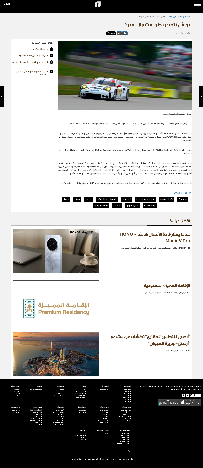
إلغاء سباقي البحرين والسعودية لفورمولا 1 (32, 63)
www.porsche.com (183, 193)
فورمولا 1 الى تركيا (42, 49)
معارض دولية (37, 407)
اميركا (88, 199)
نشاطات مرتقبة (125, 430)
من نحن (83, 439)
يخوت (18, 395)
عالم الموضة (126, 407)
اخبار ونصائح (127, 414)
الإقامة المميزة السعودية (167, 285)
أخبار (84, 389)
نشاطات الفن (126, 439)
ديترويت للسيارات (36, 418)
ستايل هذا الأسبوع (125, 410)
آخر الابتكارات (60, 391)
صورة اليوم (16, 412)
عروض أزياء (127, 412)
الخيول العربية (104, 410)
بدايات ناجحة (82, 395)
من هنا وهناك (15, 407)
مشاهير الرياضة (101, 205)
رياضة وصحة (149, 205)
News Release (103, 433)
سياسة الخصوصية (80, 435)
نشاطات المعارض (125, 441)
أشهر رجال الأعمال (81, 391)
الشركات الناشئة (59, 393)
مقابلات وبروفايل (103, 422)
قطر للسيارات (38, 416)
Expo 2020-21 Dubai (36, 410)
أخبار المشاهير (166, 199)
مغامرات (105, 416)
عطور (129, 420)
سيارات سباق (132, 205)
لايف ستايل (60, 407)
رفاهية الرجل (15, 386)
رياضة (66, 199)
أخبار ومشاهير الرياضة (102, 418)
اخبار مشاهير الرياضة (145, 199)
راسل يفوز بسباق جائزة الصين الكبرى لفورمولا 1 (34, 73)
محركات (117, 205)
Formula (183, 199)
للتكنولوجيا (38, 422)
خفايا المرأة (60, 416)
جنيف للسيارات (37, 414)
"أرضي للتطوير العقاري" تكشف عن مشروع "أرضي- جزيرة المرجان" (150, 340)
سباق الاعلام (127, 391)
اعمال (84, 386)
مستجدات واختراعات (36, 389)
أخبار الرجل (61, 414)
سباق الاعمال (127, 389)
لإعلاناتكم (83, 433)
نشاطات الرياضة (126, 437)
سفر (62, 418)
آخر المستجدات (103, 389)
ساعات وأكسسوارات (124, 416)
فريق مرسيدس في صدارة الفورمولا (36, 55)
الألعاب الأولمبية (103, 420)
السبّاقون (126, 199)
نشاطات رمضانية (125, 435)
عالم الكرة (105, 412)
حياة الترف (17, 391)
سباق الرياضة (127, 395)
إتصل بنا (83, 437)
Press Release (103, 430)
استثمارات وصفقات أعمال (78, 393)
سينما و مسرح (60, 420)
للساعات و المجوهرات (35, 420)
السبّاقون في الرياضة (106, 199)
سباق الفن (127, 393)
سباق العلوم (127, 397)
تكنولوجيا (60, 386)
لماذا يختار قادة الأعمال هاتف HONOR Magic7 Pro (155, 237)
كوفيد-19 (105, 386)
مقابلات (17, 393)
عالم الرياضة (185, 16)
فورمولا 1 (172, 16)
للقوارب (39, 424)
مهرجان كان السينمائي (57, 412)
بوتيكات (17, 389)
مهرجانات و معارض (58, 422)
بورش (77, 199)
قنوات (6, 4)
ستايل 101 (128, 418)
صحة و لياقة (82, 410)
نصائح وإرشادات (81, 397)
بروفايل (61, 389)
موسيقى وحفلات (59, 424)
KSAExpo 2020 (37, 412)
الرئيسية (83, 430)
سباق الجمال (127, 399)
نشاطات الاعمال (126, 433)
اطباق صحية (82, 412)
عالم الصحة (82, 407)
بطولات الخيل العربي (124, 443)
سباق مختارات (127, 401)
